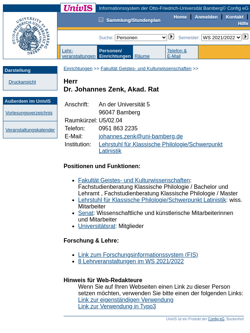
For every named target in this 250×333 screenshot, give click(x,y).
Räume (142, 56)
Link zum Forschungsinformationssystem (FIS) (138, 255)
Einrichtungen (78, 68)
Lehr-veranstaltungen (79, 53)
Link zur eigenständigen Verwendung (125, 300)
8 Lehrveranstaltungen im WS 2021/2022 (131, 261)
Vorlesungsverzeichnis (28, 112)
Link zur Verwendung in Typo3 (117, 306)
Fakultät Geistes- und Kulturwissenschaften (146, 68)
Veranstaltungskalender (30, 130)
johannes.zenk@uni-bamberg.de (141, 136)
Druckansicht (22, 82)
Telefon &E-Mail (177, 53)
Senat (85, 213)
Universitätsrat (96, 226)
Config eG (216, 319)
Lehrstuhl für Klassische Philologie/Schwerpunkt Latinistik (152, 200)
